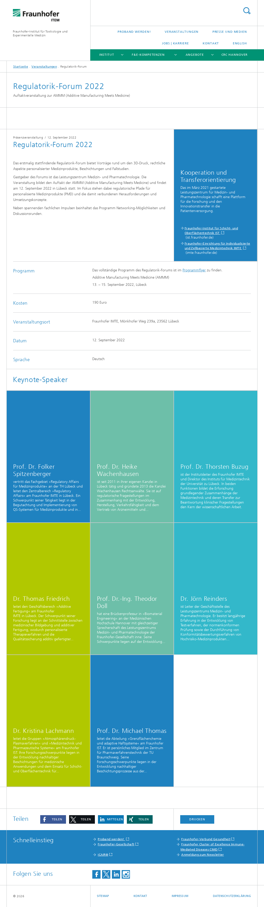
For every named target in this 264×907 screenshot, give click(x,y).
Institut (106, 54)
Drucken (197, 819)
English (240, 43)
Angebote (195, 54)
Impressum (180, 896)
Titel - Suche (247, 10)
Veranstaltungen (182, 32)
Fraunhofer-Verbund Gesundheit (205, 839)
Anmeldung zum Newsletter (202, 854)
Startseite (20, 66)
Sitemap (103, 896)
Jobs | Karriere (175, 43)
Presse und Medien (229, 32)
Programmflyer (194, 270)
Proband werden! (134, 32)
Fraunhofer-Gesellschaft (116, 844)
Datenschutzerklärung (232, 896)
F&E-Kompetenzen (148, 54)
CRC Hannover (234, 54)
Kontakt (211, 43)
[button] (53, 819)
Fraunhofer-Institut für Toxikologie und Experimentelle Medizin (40, 33)
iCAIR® (103, 854)
